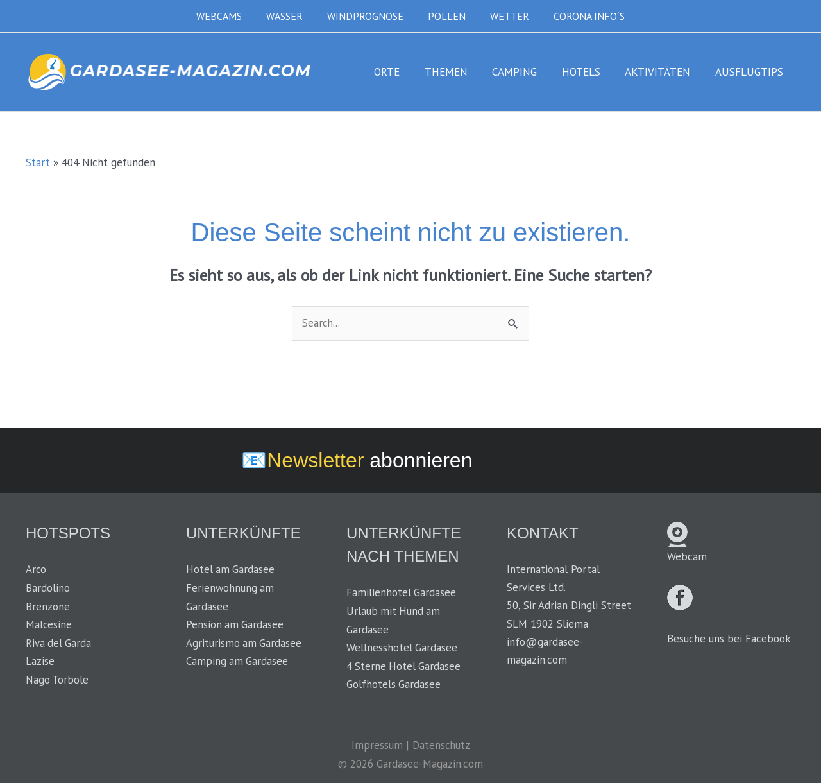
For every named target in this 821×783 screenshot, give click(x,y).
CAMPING (524, 72)
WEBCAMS (228, 16)
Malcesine (49, 624)
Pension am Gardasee (235, 624)
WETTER (503, 16)
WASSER (290, 16)
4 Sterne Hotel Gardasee (404, 665)
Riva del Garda (59, 642)
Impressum (376, 743)
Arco (36, 570)
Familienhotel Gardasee (401, 593)
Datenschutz (441, 743)
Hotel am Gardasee (231, 570)
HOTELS (588, 72)
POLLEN (445, 16)
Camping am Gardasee (237, 660)
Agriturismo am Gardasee (244, 642)
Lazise (40, 660)
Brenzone (48, 606)
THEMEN (458, 72)
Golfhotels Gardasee (393, 683)
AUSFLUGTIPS (750, 72)
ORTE (403, 72)
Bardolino (48, 588)
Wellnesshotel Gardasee (402, 647)
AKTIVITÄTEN (662, 72)
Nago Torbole (57, 678)
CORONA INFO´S (579, 16)
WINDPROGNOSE (367, 16)
